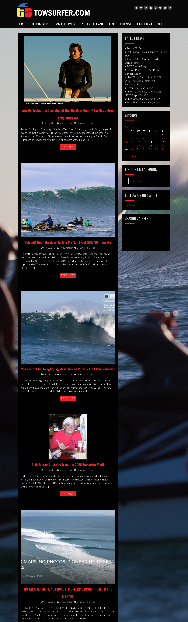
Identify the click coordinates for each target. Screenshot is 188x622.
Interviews (125, 24)
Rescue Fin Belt (135, 48)
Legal (23, 596)
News (111, 24)
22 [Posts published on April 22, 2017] (156, 145)
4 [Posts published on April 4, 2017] (131, 138)
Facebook (137, 180)
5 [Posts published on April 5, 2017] (137, 138)
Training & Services (30, 577)
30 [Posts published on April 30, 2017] (162, 149)
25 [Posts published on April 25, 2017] (132, 149)
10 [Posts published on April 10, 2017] (126, 142)
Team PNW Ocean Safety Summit (144, 102)
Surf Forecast (144, 24)
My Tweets (131, 205)
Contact (24, 581)
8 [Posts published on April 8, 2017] (156, 138)
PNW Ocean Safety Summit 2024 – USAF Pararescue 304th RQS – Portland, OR (144, 81)
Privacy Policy (27, 585)
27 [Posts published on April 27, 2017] (144, 149)
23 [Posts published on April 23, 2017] (162, 145)
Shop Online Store (39, 24)
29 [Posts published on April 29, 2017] (156, 149)
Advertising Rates (30, 607)
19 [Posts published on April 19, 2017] (138, 145)
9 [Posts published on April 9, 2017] (162, 138)
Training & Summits (64, 24)
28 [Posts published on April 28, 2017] (150, 149)
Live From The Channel (92, 24)
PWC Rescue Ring (136, 66)
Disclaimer (26, 592)
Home (21, 24)
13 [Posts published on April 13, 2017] (144, 142)
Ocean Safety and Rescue (140, 87)
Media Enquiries (29, 599)
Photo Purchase (28, 603)
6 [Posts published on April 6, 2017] (143, 138)
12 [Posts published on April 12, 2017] (138, 142)
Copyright (25, 588)
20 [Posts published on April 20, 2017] (144, 145)
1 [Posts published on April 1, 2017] (156, 134)
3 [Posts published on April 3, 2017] (125, 138)
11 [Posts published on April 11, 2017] (132, 142)
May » (135, 156)
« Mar (128, 156)
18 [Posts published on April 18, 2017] (132, 145)
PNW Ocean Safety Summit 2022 (144, 98)
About (161, 24)
